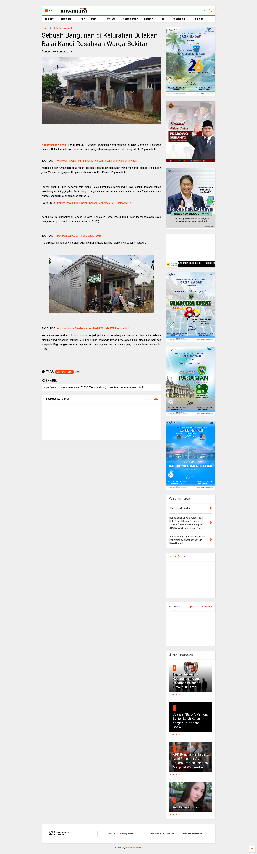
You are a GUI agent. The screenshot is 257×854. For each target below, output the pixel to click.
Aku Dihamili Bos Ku (187, 807)
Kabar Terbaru (178, 556)
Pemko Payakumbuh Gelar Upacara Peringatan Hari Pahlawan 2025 (95, 203)
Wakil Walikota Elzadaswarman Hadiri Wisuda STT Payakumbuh (93, 328)
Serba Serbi (130, 18)
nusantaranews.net (134, 848)
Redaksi (111, 834)
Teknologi (198, 18)
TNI (82, 18)
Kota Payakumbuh (63, 28)
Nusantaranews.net (54, 144)
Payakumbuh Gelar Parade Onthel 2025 (79, 235)
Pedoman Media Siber (192, 834)
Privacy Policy (126, 834)
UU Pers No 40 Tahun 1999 (162, 834)
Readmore (175, 694)
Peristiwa (110, 18)
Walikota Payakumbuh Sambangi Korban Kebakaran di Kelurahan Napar (97, 160)
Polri (94, 18)
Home (50, 18)
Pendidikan (178, 18)
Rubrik (149, 18)
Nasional (66, 18)
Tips (161, 18)
